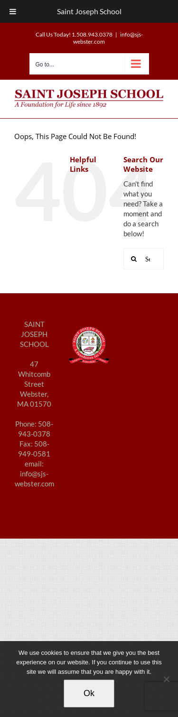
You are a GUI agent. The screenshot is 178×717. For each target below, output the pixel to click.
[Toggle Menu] (13, 11)
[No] (166, 679)
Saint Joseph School (89, 11)
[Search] (134, 259)
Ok (89, 693)
